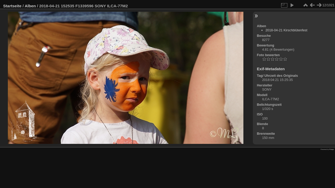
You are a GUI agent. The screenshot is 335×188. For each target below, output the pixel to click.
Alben (30, 6)
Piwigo (331, 149)
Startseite (12, 6)
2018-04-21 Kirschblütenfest (286, 30)
